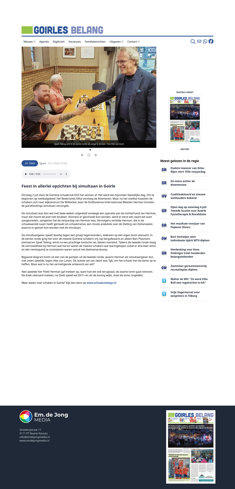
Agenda (44, 41)
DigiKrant (59, 41)
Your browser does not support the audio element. (46, 174)
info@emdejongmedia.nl (35, 437)
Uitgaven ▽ (116, 41)
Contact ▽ (133, 41)
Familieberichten (95, 41)
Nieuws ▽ (29, 41)
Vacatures (75, 41)
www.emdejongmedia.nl (34, 440)
